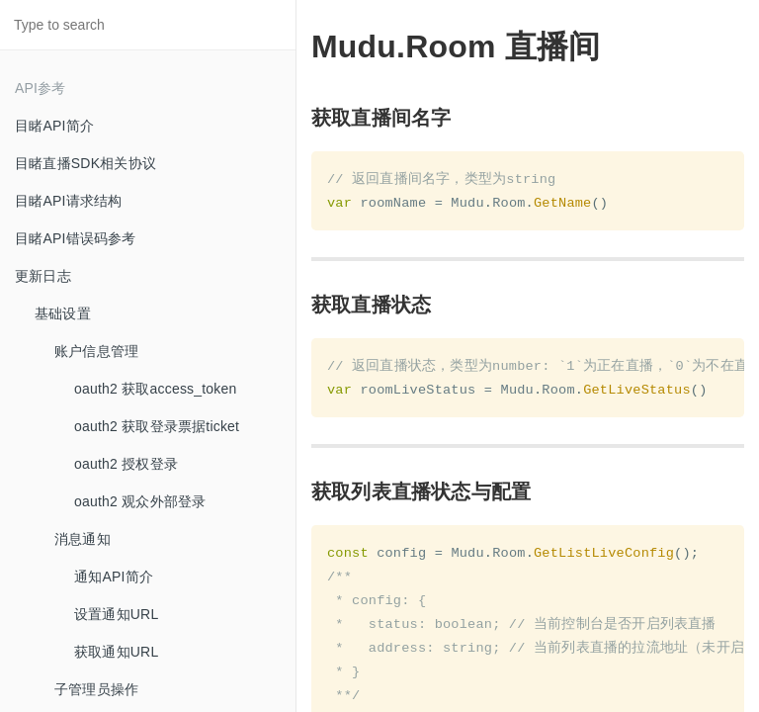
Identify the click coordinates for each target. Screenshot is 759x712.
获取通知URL (116, 652)
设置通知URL (116, 614)
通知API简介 (113, 576)
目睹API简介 (54, 126)
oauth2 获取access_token (155, 389)
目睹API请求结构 (68, 201)
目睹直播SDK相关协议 (85, 163)
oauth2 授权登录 (126, 464)
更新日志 (43, 276)
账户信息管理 (96, 351)
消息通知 (82, 539)
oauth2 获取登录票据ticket (156, 426)
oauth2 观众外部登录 (140, 501)
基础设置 (63, 313)
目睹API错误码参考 (75, 238)
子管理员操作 (96, 689)
